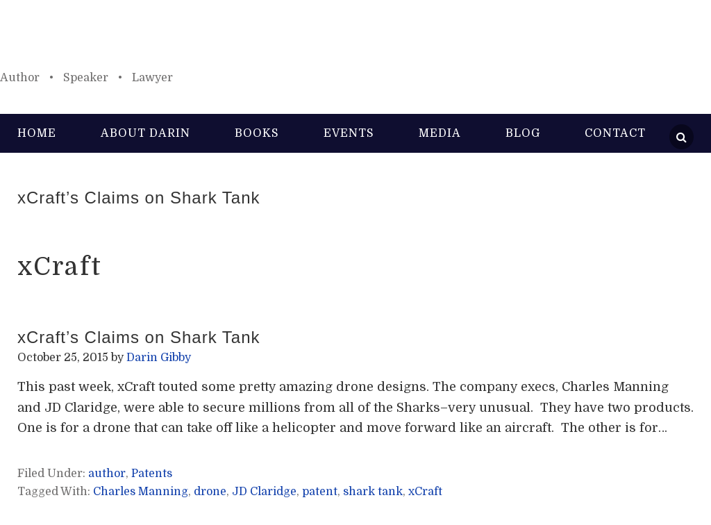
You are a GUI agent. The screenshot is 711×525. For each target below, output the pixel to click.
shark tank (373, 491)
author (107, 473)
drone (210, 491)
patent (319, 491)
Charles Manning (140, 491)
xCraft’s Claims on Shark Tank (138, 197)
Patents (151, 473)
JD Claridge (264, 491)
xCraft (425, 491)
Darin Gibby (355, 41)
